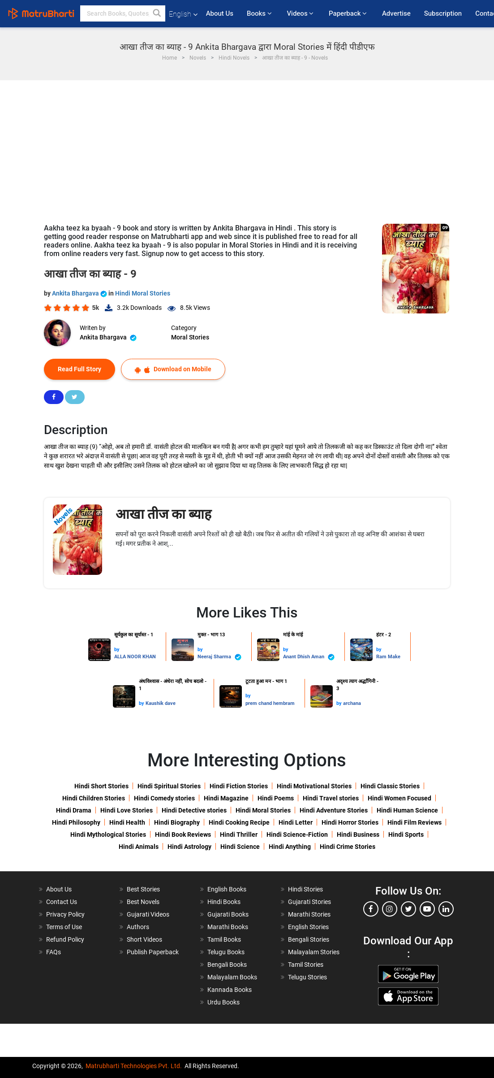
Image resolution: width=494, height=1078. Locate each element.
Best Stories (143, 889)
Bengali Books (227, 964)
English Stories (308, 926)
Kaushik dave (161, 703)
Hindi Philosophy (76, 822)
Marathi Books (227, 926)
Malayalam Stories (313, 952)
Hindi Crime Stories (347, 846)
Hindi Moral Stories (142, 293)
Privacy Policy (65, 914)
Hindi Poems (276, 798)
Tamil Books (224, 939)
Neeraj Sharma (219, 657)
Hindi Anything (290, 846)
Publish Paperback (153, 952)
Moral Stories (190, 337)
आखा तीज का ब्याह (163, 514)
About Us (219, 13)
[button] (157, 13)
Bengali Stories (308, 939)
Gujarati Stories (309, 901)
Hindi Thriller (239, 834)
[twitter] (408, 909)
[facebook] (370, 909)
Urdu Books (223, 1002)
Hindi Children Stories (93, 798)
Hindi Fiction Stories (239, 786)
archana (352, 703)
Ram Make (388, 657)
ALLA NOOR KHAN (135, 657)
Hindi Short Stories (101, 786)
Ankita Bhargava (80, 293)
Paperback (349, 13)
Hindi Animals (139, 846)
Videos (301, 13)
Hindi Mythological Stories (108, 834)
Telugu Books (226, 952)
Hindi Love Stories (126, 810)
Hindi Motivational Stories (314, 786)
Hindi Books (224, 901)
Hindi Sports (406, 834)
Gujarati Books (228, 914)
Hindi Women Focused (399, 798)
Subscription (443, 13)
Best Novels (143, 901)
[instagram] (389, 909)
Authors (138, 926)
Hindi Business (358, 834)
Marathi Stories (309, 914)
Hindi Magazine (226, 798)
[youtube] (427, 909)
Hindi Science (240, 846)
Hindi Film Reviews (414, 822)
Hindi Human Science (407, 810)
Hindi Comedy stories (164, 798)
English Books (226, 889)
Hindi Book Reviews (183, 834)
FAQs (53, 952)
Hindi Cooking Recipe (239, 822)
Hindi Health (127, 822)
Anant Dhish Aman (309, 657)
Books (260, 13)
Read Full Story (79, 369)
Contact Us (61, 901)
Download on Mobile (173, 369)
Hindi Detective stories (194, 810)
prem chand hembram (270, 703)
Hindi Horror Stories (350, 822)
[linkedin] (446, 909)
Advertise (396, 13)
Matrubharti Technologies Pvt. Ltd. (134, 1065)
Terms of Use (64, 926)
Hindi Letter (296, 822)
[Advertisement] (247, 147)
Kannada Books (229, 989)
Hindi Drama (73, 810)
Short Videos (144, 939)
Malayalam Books (232, 977)
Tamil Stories (305, 964)
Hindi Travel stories (331, 798)
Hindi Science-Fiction (297, 834)
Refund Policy (65, 939)
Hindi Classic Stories (390, 786)
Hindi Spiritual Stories (169, 786)
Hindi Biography (177, 822)
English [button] (183, 14)
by (117, 649)
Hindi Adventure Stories (334, 810)
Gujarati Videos (148, 914)
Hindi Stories (305, 889)
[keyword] (122, 13)
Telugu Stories (307, 977)
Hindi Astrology (189, 846)
